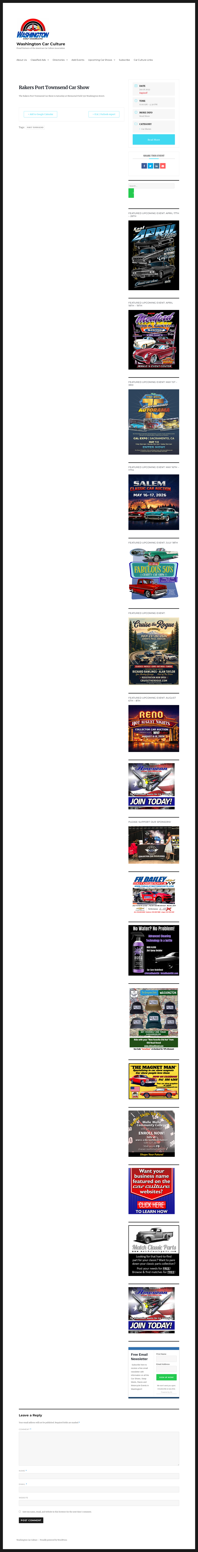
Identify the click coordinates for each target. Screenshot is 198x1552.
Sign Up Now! (166, 1377)
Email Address (163, 1364)
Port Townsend (35, 127)
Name (23, 1471)
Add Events (78, 60)
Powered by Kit (166, 1392)
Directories (59, 60)
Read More (144, 116)
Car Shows (145, 129)
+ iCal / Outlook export (104, 114)
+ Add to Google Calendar (40, 114)
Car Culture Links (143, 60)
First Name (161, 1354)
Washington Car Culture (40, 44)
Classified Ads (38, 60)
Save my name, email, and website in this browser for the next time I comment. (57, 1512)
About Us (21, 60)
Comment (25, 1429)
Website (23, 1498)
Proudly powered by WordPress (53, 1540)
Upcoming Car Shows (100, 60)
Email (23, 1484)
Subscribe (124, 60)
